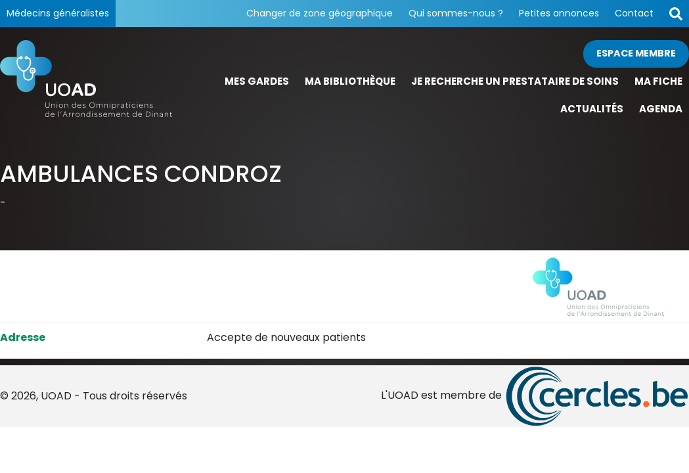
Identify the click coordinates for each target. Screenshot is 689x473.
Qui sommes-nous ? (456, 13)
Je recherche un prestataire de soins (515, 81)
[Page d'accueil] (86, 82)
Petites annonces (559, 13)
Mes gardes (257, 81)
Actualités (591, 109)
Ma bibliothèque (350, 81)
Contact (634, 13)
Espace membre (636, 53)
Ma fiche (658, 81)
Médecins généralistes (58, 13)
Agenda (660, 109)
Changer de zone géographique (319, 13)
